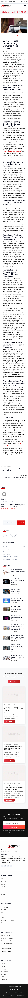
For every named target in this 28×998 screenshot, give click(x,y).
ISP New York (4, 979)
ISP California (4, 971)
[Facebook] (2, 866)
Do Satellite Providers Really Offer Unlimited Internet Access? (13, 748)
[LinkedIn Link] (26, 1)
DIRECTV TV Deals (5, 946)
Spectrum (3, 881)
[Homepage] (14, 846)
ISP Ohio (3, 966)
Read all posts (14, 682)
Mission (3, 915)
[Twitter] (5, 866)
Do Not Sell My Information (7, 920)
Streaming (14, 549)
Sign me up (14, 827)
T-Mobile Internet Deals (7, 943)
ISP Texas (3, 969)
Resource (3, 922)
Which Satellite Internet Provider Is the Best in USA (17, 580)
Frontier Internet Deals (6, 951)
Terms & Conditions (13, 1)
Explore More (9, 721)
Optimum (3, 884)
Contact (20, 992)
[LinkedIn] (11, 866)
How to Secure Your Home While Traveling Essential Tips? (17, 657)
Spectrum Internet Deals (7, 938)
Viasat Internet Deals (6, 948)
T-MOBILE (3, 886)
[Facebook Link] (4, 535)
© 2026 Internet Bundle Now (14, 986)
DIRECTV (3, 889)
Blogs (2, 917)
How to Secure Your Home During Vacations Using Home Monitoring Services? (13, 787)
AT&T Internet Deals (5, 935)
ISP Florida (3, 974)
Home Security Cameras (10, 68)
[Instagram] (8, 866)
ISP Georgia (4, 976)
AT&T (2, 879)
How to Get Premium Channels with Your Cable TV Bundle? (13, 708)
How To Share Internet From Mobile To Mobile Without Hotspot (17, 637)
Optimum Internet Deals (7, 940)
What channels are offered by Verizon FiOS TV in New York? (18, 571)
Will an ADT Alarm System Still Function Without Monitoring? (17, 608)
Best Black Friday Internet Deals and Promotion (16, 617)
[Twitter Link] (22, 1)
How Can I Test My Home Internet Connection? (18, 599)
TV (14, 551)
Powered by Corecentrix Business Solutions (14, 995)
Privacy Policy (4, 1)
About (2, 912)
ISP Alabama (4, 964)
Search (22, 522)
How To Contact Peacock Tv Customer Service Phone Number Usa (17, 647)
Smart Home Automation (14, 559)
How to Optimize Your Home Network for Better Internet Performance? (17, 590)
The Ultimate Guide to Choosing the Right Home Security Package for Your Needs (18, 627)
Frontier (3, 894)
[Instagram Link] (24, 1)
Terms (15, 992)
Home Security (14, 554)
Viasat (2, 891)
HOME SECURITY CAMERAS (8, 508)
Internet (14, 546)
